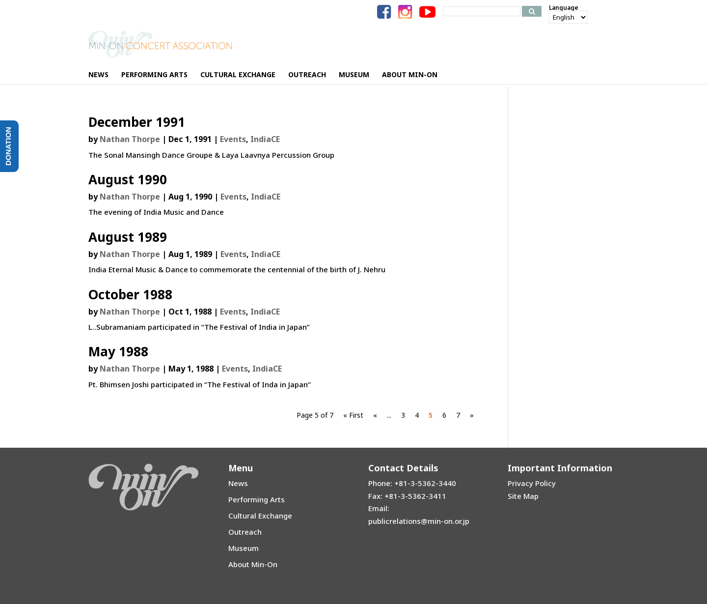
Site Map (523, 496)
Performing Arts (256, 499)
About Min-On (252, 564)
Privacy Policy (532, 483)
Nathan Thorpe (130, 139)
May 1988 (118, 351)
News (238, 483)
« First (353, 415)
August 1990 (127, 179)
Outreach (245, 532)
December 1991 (136, 122)
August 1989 (127, 237)
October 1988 (130, 294)
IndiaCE (265, 139)
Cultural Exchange (260, 515)
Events (233, 139)
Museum (243, 548)
